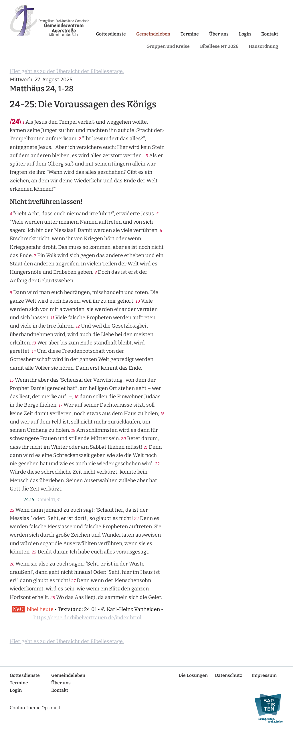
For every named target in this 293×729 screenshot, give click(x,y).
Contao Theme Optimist (35, 707)
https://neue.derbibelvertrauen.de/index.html (87, 617)
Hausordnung (263, 46)
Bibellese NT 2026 (219, 46)
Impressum (264, 675)
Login (245, 34)
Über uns (219, 34)
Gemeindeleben (153, 34)
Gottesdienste (111, 34)
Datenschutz (228, 675)
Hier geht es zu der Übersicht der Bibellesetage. (67, 71)
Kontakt (269, 34)
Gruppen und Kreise (168, 46)
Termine (190, 34)
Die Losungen (193, 675)
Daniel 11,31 (48, 499)
